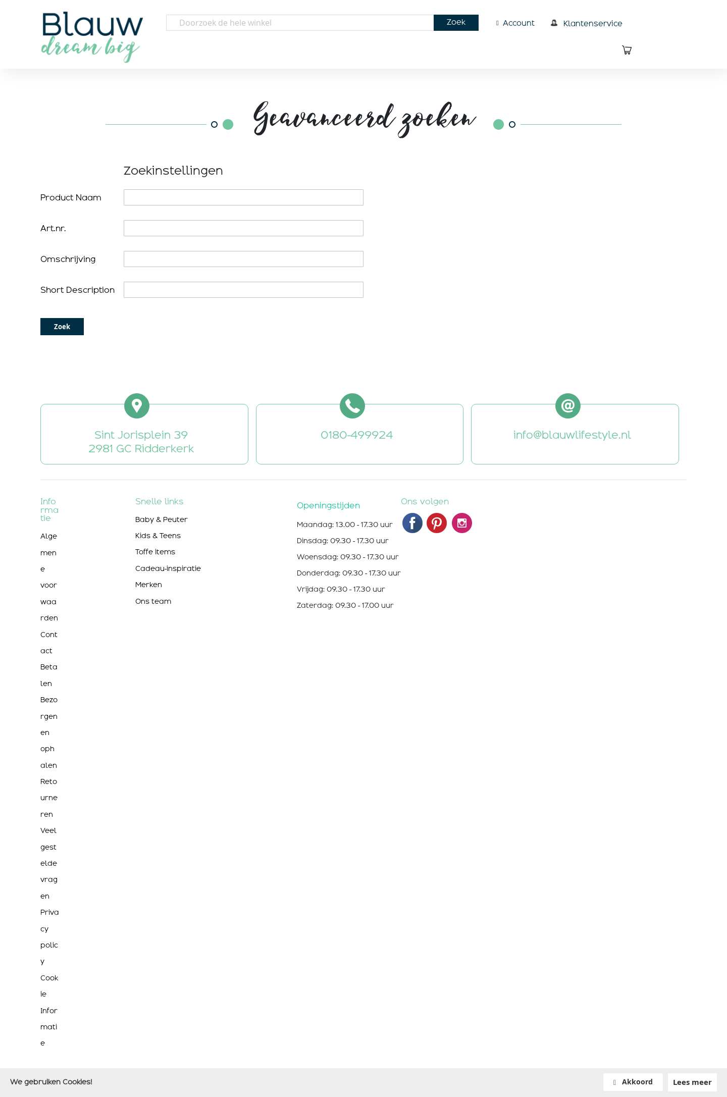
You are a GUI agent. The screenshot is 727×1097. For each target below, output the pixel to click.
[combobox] (322, 23)
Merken (148, 585)
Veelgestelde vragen (49, 863)
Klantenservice (592, 23)
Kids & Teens (158, 536)
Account (519, 23)
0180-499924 (357, 435)
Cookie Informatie (49, 1011)
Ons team (153, 601)
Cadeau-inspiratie (168, 568)
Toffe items (155, 552)
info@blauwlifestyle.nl (572, 435)
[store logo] (95, 35)
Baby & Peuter (161, 519)
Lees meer (692, 1082)
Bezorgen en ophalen (49, 732)
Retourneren (49, 797)
